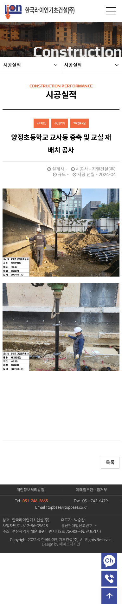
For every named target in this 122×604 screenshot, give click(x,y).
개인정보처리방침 (30, 490)
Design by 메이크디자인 (61, 544)
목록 (110, 462)
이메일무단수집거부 (91, 490)
